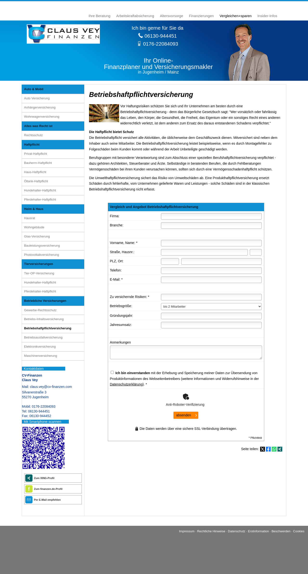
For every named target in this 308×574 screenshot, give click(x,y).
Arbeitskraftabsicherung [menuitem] (135, 16)
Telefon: (116, 270)
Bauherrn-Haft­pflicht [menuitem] (38, 163)
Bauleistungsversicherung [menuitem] (42, 245)
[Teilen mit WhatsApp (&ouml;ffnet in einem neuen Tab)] (274, 449)
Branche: (116, 225)
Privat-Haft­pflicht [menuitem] (35, 153)
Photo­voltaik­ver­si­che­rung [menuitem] (41, 255)
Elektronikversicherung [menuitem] (40, 346)
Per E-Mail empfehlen (47, 499)
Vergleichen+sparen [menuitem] (236, 16)
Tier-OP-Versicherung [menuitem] (39, 273)
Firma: (115, 216)
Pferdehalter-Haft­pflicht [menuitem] (40, 199)
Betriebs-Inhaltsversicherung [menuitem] (44, 319)
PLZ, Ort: (117, 261)
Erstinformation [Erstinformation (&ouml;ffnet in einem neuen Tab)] (258, 531)
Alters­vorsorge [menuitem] (171, 16)
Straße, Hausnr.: (122, 252)
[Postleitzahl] (170, 261)
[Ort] (221, 261)
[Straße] (204, 252)
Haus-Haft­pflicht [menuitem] (35, 172)
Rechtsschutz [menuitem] (33, 135)
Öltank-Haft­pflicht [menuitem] (36, 181)
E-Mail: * (116, 279)
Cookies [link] (298, 531)
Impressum (186, 531)
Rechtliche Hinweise (211, 531)
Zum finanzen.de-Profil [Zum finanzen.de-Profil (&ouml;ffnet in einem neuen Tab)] (48, 488)
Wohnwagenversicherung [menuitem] (41, 116)
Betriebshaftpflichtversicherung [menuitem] (47, 328)
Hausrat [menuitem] (29, 218)
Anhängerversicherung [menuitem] (40, 107)
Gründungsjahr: (121, 315)
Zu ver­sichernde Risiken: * (129, 297)
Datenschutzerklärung (126, 384)
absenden (183, 415)
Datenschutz (236, 531)
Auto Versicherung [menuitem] (37, 98)
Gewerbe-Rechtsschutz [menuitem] (40, 310)
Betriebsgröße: (121, 306)
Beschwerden (280, 531)
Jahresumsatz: (121, 325)
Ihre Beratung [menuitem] (99, 16)
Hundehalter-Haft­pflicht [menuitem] (40, 190)
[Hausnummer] (256, 252)
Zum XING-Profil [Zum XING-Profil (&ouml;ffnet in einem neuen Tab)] (44, 478)
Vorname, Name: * (123, 243)
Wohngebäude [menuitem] (34, 227)
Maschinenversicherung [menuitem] (40, 356)
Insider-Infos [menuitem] (267, 16)
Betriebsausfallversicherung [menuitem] (43, 337)
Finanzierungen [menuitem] (201, 16)
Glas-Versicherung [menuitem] (37, 236)
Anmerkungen (120, 342)
